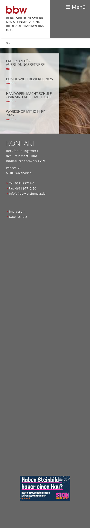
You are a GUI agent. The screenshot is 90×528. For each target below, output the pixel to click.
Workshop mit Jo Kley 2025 (25, 113)
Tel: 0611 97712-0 (21, 183)
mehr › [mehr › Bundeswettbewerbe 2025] (10, 83)
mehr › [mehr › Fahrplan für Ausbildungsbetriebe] (10, 69)
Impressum (17, 211)
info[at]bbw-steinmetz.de (27, 194)
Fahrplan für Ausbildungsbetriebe (25, 63)
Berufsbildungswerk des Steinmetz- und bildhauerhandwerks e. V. (25, 24)
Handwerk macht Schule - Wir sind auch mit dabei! (29, 95)
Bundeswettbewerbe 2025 (29, 79)
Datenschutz (18, 217)
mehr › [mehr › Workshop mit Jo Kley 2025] (10, 119)
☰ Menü (76, 6)
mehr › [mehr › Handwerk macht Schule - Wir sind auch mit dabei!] (10, 101)
